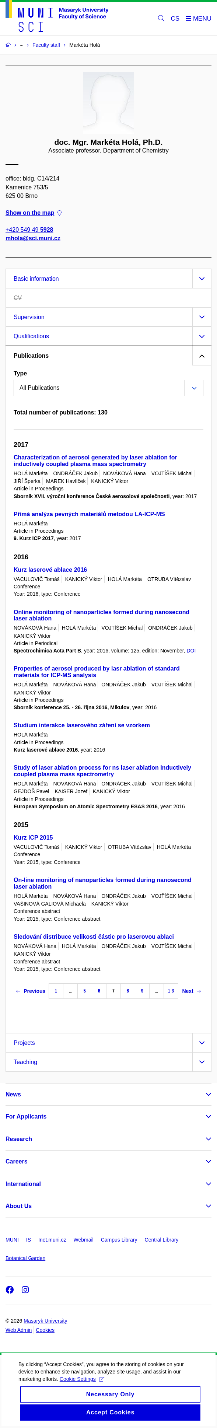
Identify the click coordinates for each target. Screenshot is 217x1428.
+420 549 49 (29, 230)
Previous (30, 991)
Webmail (84, 1240)
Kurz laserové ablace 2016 (50, 570)
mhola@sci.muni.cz (33, 238)
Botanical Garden (25, 1258)
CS (175, 18)
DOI (191, 651)
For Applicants (26, 1116)
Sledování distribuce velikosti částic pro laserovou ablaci (94, 937)
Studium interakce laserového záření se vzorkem (82, 725)
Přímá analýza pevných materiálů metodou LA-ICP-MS (89, 514)
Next (191, 991)
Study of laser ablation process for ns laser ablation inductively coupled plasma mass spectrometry (102, 770)
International (23, 1184)
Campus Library (119, 1240)
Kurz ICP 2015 (33, 837)
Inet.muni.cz (52, 1240)
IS (28, 1240)
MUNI (12, 1240)
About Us (19, 1206)
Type (20, 373)
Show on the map (34, 213)
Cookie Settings (82, 1388)
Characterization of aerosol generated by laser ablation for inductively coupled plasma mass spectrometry (95, 460)
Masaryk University (45, 1321)
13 (171, 991)
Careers (17, 1161)
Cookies (45, 1330)
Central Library (162, 1240)
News (13, 1094)
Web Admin (19, 1330)
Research (19, 1139)
